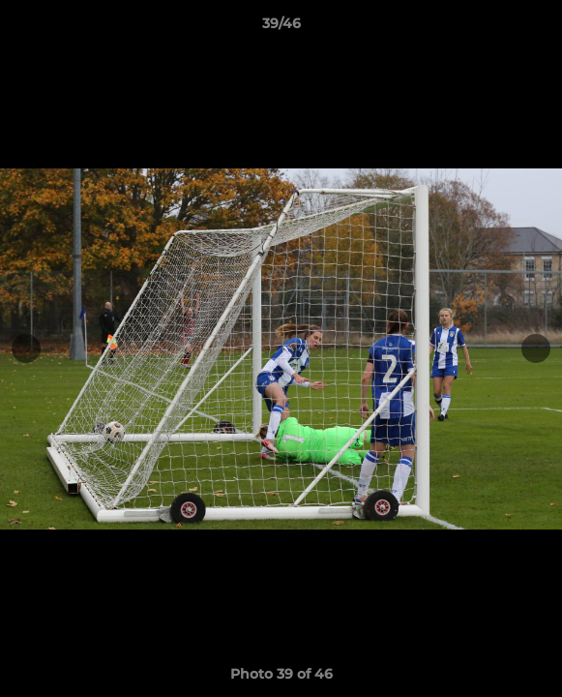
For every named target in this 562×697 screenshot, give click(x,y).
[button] (538, 28)
